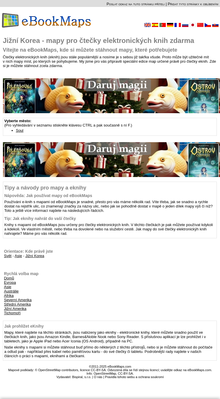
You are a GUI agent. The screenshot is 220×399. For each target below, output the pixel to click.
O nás (98, 377)
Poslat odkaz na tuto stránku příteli (136, 4)
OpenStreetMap (105, 373)
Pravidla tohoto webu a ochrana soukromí (134, 377)
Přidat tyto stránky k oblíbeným (193, 4)
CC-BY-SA (125, 373)
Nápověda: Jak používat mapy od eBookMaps (48, 195)
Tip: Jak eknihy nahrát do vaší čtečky (40, 218)
